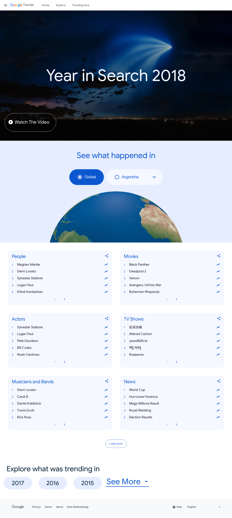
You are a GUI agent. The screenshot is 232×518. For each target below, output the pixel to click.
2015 (87, 483)
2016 (52, 483)
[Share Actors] (107, 319)
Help (177, 507)
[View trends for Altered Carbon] (218, 334)
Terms (48, 506)
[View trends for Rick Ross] (106, 417)
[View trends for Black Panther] (218, 264)
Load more (116, 443)
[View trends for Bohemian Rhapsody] (218, 292)
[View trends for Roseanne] (218, 354)
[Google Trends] (22, 5)
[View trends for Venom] (218, 278)
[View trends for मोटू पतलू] (218, 348)
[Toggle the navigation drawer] (6, 5)
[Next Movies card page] (177, 299)
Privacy (36, 506)
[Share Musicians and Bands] (107, 381)
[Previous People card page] (55, 299)
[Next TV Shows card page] (177, 362)
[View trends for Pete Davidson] (106, 341)
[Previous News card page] (167, 424)
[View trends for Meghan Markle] (106, 264)
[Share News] (219, 381)
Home (45, 5)
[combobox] (155, 177)
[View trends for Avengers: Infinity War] (218, 285)
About (59, 506)
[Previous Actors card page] (55, 362)
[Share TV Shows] (219, 319)
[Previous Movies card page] (167, 299)
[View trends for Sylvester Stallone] (106, 278)
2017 (18, 483)
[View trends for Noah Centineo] (106, 354)
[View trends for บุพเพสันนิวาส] (218, 341)
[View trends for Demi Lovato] (106, 271)
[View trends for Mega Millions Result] (218, 404)
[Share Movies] (219, 256)
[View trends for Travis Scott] (106, 410)
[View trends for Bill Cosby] (106, 348)
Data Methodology (78, 506)
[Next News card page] (177, 424)
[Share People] (107, 256)
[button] (60, 264)
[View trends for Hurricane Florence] (218, 397)
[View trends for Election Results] (218, 417)
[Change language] (204, 507)
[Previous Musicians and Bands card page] (55, 424)
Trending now (80, 5)
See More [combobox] (124, 482)
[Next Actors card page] (65, 362)
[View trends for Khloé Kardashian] (106, 292)
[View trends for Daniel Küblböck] (106, 404)
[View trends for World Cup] (218, 390)
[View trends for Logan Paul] (106, 285)
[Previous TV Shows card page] (167, 362)
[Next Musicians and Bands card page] (65, 424)
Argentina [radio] (126, 177)
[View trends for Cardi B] (106, 397)
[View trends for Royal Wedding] (218, 410)
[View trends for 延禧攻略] (218, 327)
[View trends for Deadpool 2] (218, 271)
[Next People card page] (65, 299)
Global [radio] (86, 177)
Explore (61, 5)
